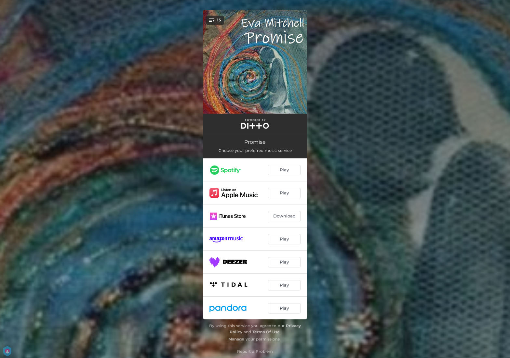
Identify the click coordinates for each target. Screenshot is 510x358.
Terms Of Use (266, 331)
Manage (236, 339)
